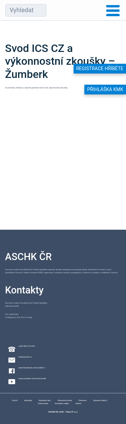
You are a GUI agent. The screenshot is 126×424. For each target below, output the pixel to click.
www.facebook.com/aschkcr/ (31, 367)
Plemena (82, 400)
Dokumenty (43, 403)
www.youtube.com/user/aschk (32, 378)
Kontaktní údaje (62, 403)
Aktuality (28, 400)
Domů (14, 400)
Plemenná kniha (64, 400)
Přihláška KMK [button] (105, 89)
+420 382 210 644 (26, 346)
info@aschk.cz (25, 357)
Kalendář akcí (45, 400)
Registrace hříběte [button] (99, 68)
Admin (78, 403)
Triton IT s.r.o (72, 412)
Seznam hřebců (100, 400)
